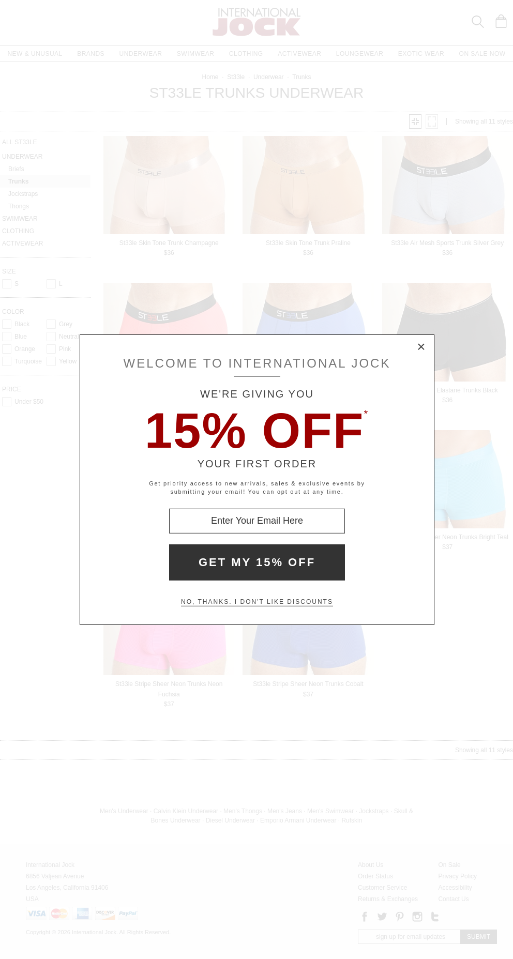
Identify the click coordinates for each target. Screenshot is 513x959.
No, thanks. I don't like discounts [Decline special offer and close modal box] (257, 601)
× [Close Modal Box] (421, 347)
